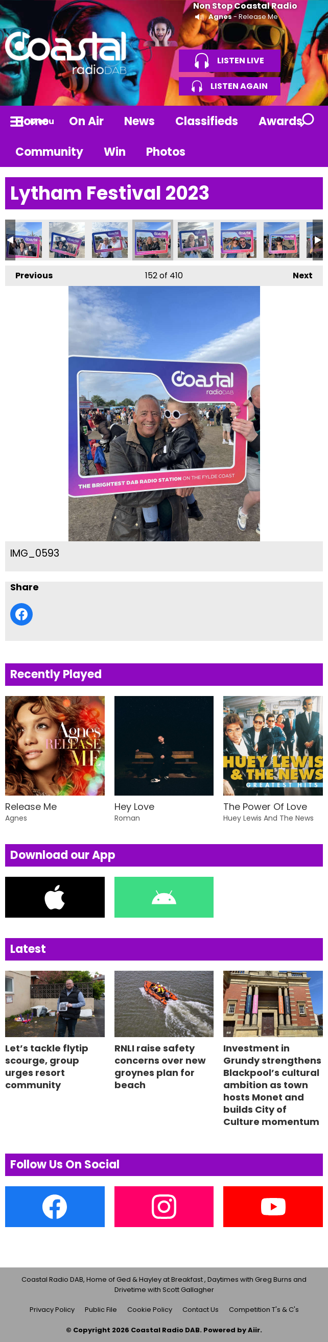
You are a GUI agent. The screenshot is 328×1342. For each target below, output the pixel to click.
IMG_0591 (67, 240)
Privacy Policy (52, 1309)
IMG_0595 (238, 240)
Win (115, 152)
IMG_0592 (110, 240)
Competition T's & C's (264, 1309)
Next (298, 273)
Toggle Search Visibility (307, 121)
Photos (165, 152)
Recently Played (56, 674)
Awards (280, 121)
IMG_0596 (281, 240)
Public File (101, 1309)
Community (49, 152)
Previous (29, 273)
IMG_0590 (24, 240)
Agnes (220, 16)
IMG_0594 (196, 240)
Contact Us (200, 1309)
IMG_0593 (153, 240)
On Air (86, 121)
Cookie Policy (149, 1309)
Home (32, 121)
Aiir (254, 1330)
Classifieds (206, 121)
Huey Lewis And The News (268, 818)
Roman (127, 818)
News (139, 121)
